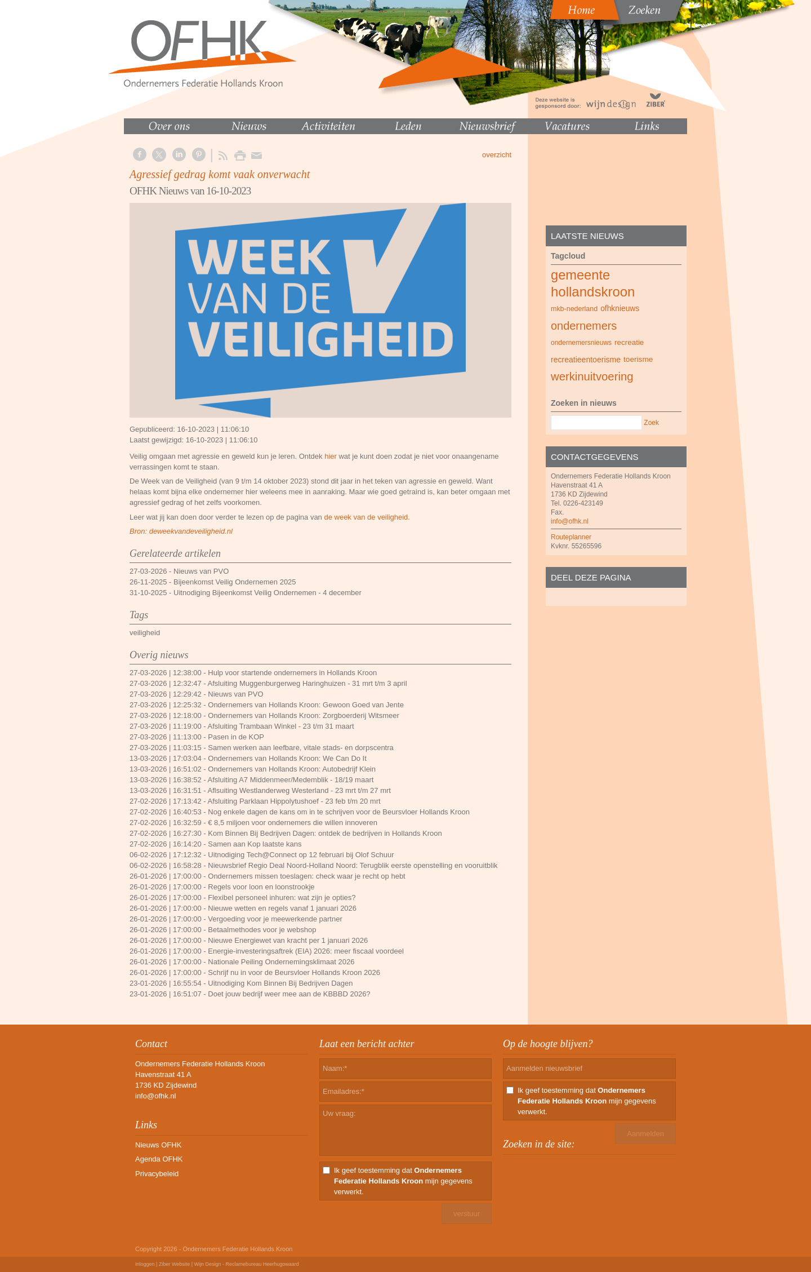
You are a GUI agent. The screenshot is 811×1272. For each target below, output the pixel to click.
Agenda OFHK (159, 1159)
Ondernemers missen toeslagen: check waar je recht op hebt (306, 876)
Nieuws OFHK (158, 1145)
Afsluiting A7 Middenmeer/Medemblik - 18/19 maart (291, 779)
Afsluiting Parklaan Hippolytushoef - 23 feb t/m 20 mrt (294, 801)
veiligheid (145, 632)
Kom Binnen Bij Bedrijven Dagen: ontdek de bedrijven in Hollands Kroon (325, 833)
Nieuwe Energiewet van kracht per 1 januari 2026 (288, 940)
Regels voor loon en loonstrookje (261, 887)
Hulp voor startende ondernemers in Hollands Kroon (292, 672)
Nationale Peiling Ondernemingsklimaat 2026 (281, 962)
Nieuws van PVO (201, 571)
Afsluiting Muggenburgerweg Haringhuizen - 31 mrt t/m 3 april (307, 683)
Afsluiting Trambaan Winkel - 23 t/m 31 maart (281, 726)
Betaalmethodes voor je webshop (262, 929)
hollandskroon (593, 291)
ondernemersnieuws (581, 343)
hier (330, 456)
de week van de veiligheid (366, 517)
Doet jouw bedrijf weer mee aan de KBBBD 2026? (289, 994)
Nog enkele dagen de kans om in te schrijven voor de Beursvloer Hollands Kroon (339, 812)
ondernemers (584, 326)
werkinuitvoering (592, 376)
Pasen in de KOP (236, 737)
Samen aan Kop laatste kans (254, 844)
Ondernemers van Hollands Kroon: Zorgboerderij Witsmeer (303, 715)
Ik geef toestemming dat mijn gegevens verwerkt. (403, 1181)
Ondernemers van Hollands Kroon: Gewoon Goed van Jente (306, 705)
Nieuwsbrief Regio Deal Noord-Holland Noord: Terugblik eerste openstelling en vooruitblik (352, 865)
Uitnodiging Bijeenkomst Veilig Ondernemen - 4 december (267, 592)
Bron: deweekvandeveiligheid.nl (181, 531)
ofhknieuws (619, 308)
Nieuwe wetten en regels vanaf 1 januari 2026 (282, 908)
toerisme (638, 359)
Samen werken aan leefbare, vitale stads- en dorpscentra (301, 747)
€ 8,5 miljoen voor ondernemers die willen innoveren (292, 822)
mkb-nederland (574, 309)
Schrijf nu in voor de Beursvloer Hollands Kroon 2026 (294, 972)
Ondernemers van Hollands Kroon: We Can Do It (287, 758)
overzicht (496, 154)
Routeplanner (571, 537)
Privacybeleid (157, 1173)
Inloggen (145, 1264)
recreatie (629, 342)
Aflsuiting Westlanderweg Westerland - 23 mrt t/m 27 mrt (299, 790)
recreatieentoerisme (586, 359)
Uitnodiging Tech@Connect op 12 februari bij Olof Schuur (301, 854)
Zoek (651, 423)
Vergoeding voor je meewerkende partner (275, 919)
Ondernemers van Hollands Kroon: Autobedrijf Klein (292, 769)
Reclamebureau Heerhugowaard (262, 1264)
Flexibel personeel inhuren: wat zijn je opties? (281, 897)
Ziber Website (174, 1264)
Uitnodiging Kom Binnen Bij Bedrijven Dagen (280, 983)
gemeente (580, 275)
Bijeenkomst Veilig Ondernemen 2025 (234, 582)
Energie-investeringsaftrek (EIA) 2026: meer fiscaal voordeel (306, 951)
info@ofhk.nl (570, 521)
